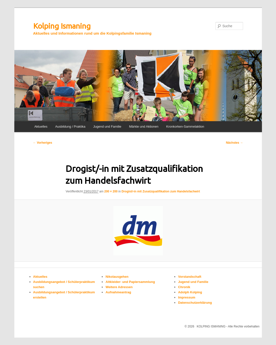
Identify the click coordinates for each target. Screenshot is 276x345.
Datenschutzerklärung (195, 302)
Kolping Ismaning (62, 26)
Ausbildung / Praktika (70, 126)
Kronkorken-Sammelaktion (185, 126)
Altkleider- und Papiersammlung (130, 282)
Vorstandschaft (189, 276)
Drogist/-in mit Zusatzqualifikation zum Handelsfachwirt (161, 191)
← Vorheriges (42, 142)
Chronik (184, 287)
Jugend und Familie (107, 126)
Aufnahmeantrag (118, 292)
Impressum (186, 297)
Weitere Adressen (118, 287)
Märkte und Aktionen (144, 126)
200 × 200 (111, 191)
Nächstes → (234, 142)
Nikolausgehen (116, 276)
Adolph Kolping (190, 292)
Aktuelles (41, 126)
